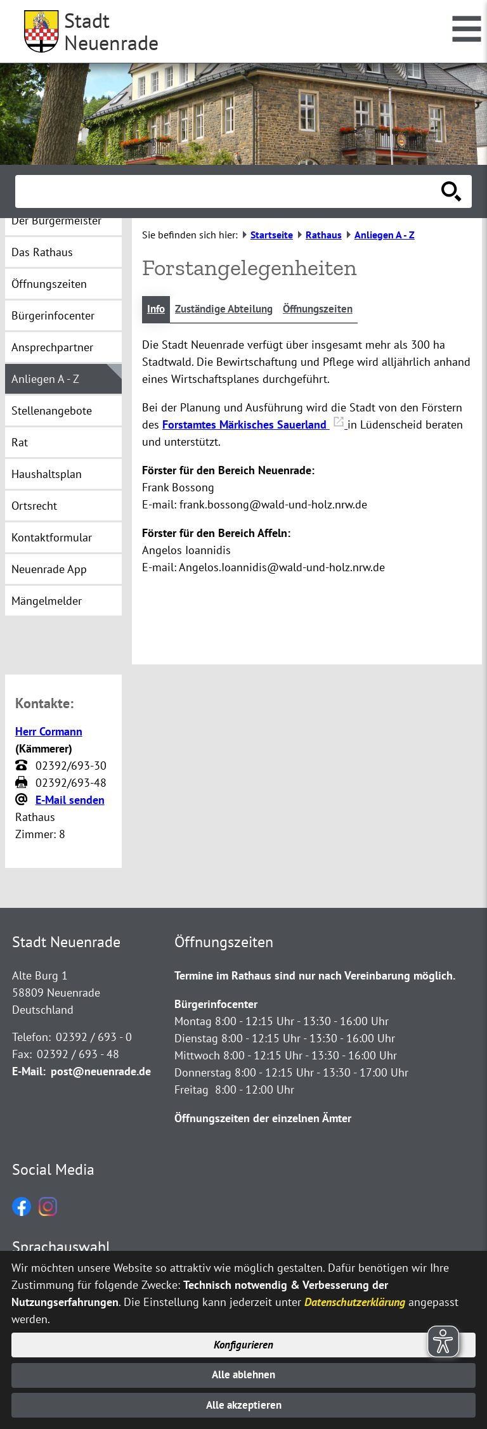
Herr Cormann (48, 732)
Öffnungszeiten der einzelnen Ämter (262, 1119)
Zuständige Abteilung (230, 309)
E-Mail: (29, 1072)
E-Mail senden (70, 801)
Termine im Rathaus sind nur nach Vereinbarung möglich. (314, 976)
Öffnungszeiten (330, 309)
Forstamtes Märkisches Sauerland (254, 425)
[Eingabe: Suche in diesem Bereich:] (229, 191)
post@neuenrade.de (101, 1072)
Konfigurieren (244, 1340)
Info (157, 309)
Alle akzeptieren (243, 1404)
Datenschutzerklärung (354, 1296)
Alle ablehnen (244, 1372)
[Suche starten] (451, 191)
